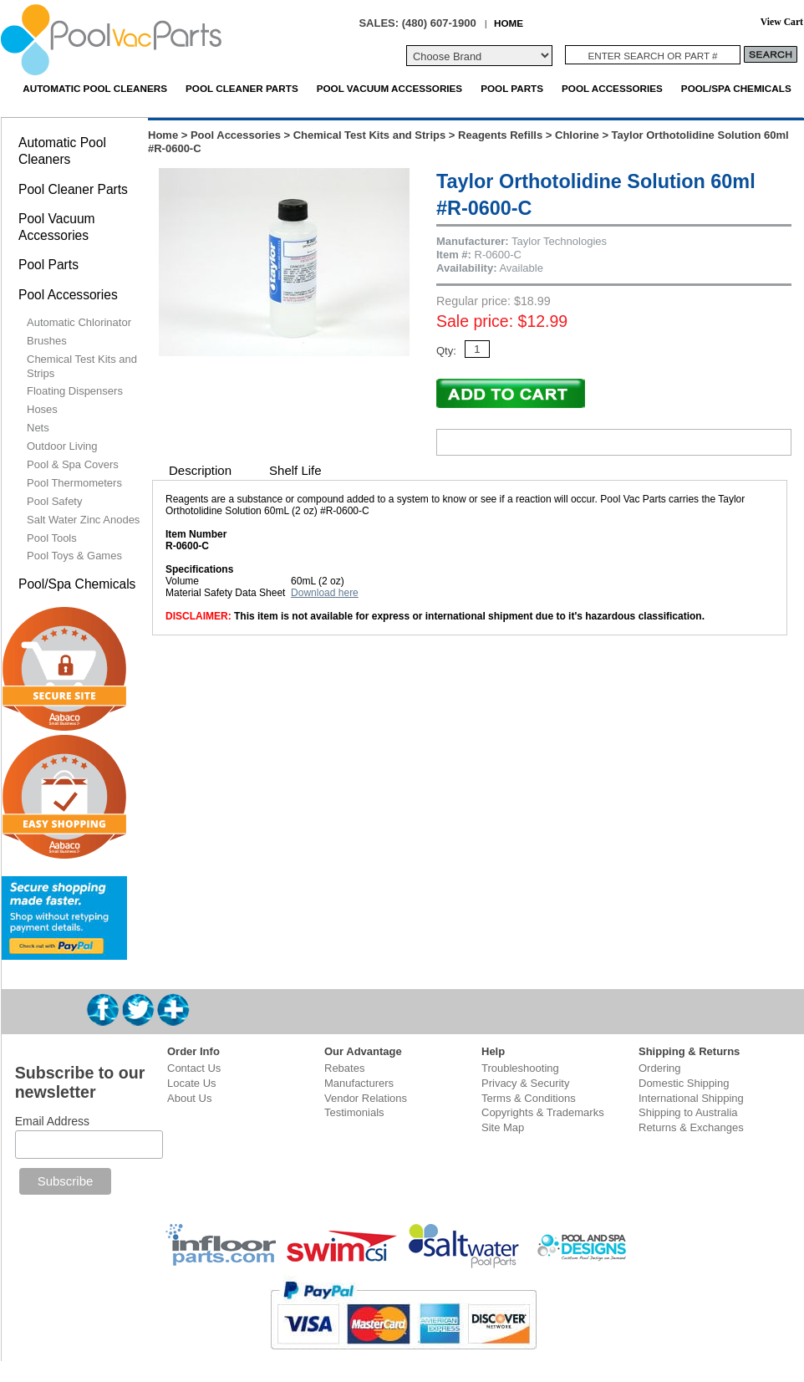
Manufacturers (359, 1083)
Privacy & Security (525, 1083)
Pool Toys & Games (74, 555)
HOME (508, 23)
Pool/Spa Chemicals (736, 88)
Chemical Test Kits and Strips (369, 135)
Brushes (47, 340)
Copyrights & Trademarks (542, 1112)
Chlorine (577, 135)
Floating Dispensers (75, 391)
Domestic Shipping (684, 1083)
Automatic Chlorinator (79, 322)
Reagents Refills (500, 135)
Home (163, 135)
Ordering (660, 1068)
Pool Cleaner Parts (242, 88)
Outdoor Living (62, 446)
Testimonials (354, 1112)
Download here (325, 593)
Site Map (502, 1127)
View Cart (782, 22)
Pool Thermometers (74, 483)
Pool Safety (55, 501)
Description (200, 470)
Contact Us (194, 1068)
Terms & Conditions (528, 1098)
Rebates (344, 1068)
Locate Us (191, 1083)
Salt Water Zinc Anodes (83, 519)
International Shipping (691, 1098)
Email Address (52, 1121)
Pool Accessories (612, 88)
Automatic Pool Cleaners (95, 88)
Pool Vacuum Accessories (389, 88)
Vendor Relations (365, 1098)
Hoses (42, 409)
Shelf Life (295, 470)
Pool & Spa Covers (73, 464)
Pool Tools (52, 538)
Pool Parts (512, 88)
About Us (189, 1098)
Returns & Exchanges (691, 1127)
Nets (38, 427)
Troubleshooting (520, 1068)
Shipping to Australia (688, 1112)
